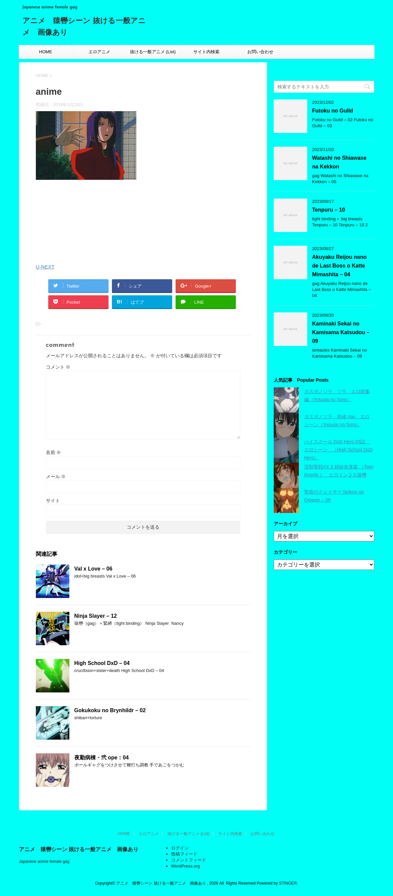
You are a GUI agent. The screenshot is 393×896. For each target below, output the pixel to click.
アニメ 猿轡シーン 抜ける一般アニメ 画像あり (78, 849)
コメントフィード (188, 860)
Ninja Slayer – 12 (95, 616)
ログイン (180, 847)
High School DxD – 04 (102, 663)
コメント (58, 367)
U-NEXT (45, 267)
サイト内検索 (206, 51)
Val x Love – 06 (93, 569)
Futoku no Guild (332, 111)
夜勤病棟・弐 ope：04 (101, 757)
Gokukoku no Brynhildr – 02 (110, 710)
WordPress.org (185, 866)
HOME (45, 51)
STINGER (288, 883)
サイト (53, 500)
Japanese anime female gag (44, 861)
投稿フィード (184, 853)
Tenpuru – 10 (328, 210)
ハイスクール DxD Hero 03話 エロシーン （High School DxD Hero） (338, 449)
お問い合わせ (260, 51)
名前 (53, 452)
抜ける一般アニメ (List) (153, 51)
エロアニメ (99, 51)
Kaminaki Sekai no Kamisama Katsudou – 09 (341, 332)
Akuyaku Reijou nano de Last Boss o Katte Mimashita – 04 (339, 265)
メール (56, 476)
